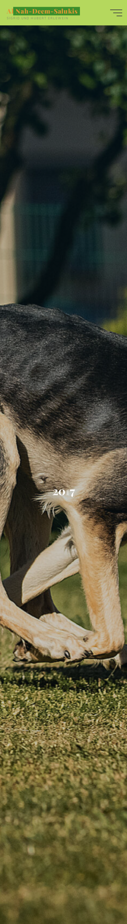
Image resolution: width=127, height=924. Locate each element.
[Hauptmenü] (116, 12)
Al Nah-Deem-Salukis (42, 11)
